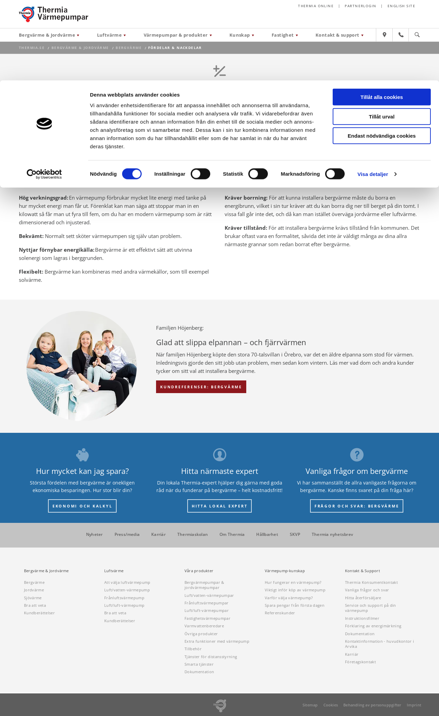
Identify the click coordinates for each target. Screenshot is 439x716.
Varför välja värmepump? (289, 597)
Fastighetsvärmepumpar (207, 618)
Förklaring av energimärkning (373, 625)
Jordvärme (34, 589)
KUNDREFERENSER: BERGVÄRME (201, 386)
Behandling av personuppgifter (372, 704)
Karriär (158, 534)
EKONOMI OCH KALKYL (82, 505)
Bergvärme (34, 582)
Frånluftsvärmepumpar (207, 602)
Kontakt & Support (362, 570)
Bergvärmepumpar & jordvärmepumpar (204, 585)
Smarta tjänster (199, 664)
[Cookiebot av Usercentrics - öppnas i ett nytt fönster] (44, 94)
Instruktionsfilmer (362, 618)
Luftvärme (113, 570)
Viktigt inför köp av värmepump (295, 589)
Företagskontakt (360, 661)
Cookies (330, 704)
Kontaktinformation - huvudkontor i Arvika (379, 644)
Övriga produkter (201, 633)
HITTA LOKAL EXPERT (220, 505)
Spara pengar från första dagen (294, 605)
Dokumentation (199, 671)
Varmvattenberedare (204, 625)
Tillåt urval (382, 36)
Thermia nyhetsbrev (332, 534)
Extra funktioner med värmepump (217, 641)
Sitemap (310, 704)
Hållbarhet (267, 534)
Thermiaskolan (192, 534)
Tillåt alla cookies (381, 17)
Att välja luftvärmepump (127, 582)
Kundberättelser (39, 612)
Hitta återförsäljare (363, 597)
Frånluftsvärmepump (124, 597)
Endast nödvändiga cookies (382, 55)
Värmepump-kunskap (285, 570)
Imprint (414, 704)
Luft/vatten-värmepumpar (209, 595)
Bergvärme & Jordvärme (46, 570)
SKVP (295, 534)
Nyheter (94, 534)
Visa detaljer (372, 94)
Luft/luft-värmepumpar (207, 610)
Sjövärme (33, 597)
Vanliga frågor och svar (367, 589)
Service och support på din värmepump (370, 608)
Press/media (127, 534)
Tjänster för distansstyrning (211, 656)
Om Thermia (232, 534)
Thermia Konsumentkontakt (371, 582)
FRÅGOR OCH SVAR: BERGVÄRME (357, 505)
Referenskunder (280, 612)
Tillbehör (193, 648)
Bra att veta (35, 605)
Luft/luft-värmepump (124, 605)
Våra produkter (199, 570)
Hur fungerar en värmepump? (293, 582)
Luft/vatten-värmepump (127, 589)
